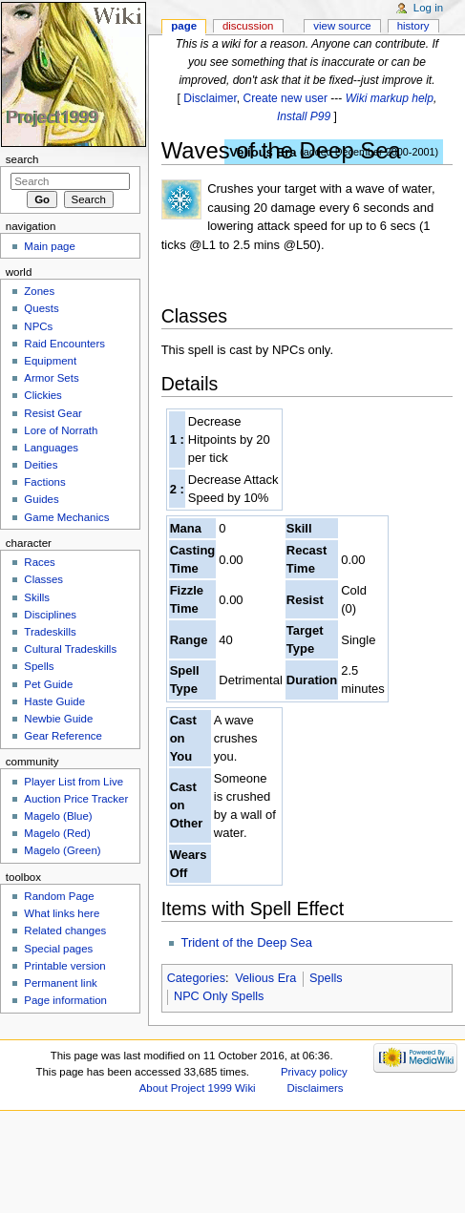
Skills (37, 597)
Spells (326, 978)
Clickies (42, 395)
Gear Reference (63, 736)
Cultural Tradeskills (70, 649)
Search (22, 159)
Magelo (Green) (62, 850)
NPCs (38, 326)
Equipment (50, 360)
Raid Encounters (64, 343)
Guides (41, 499)
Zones (39, 291)
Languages (51, 447)
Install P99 (303, 116)
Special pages (58, 948)
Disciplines (50, 614)
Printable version (64, 966)
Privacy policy (314, 1071)
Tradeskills (49, 632)
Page (184, 25)
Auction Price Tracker (76, 799)
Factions (44, 482)
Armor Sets (51, 378)
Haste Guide (54, 701)
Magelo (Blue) (58, 816)
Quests (41, 308)
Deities (40, 465)
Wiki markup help (389, 98)
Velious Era (265, 978)
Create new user (285, 98)
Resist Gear (52, 413)
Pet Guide (48, 684)
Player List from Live (73, 781)
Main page (49, 246)
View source (341, 25)
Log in (428, 7)
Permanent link (60, 983)
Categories (196, 978)
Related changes (65, 930)
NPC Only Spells (219, 996)
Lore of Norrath (60, 430)
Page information (65, 1000)
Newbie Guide (58, 718)
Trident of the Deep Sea (246, 942)
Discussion (247, 25)
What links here (61, 913)
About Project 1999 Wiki (197, 1088)
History (413, 25)
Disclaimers (315, 1088)
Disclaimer (210, 98)
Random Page (59, 896)
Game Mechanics (66, 517)
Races (39, 562)
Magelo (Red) (57, 833)
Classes (43, 579)
